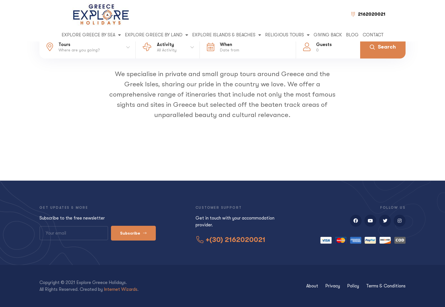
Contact (373, 34)
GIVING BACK (328, 34)
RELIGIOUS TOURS (287, 35)
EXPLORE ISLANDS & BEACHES (226, 35)
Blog (352, 34)
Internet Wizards (120, 289)
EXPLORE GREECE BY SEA (91, 35)
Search (383, 47)
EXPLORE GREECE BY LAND (156, 35)
